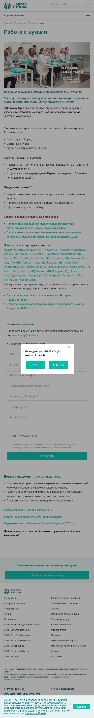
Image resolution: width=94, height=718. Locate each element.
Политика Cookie (35, 713)
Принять (81, 706)
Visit (35, 364)
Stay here (58, 364)
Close (69, 348)
